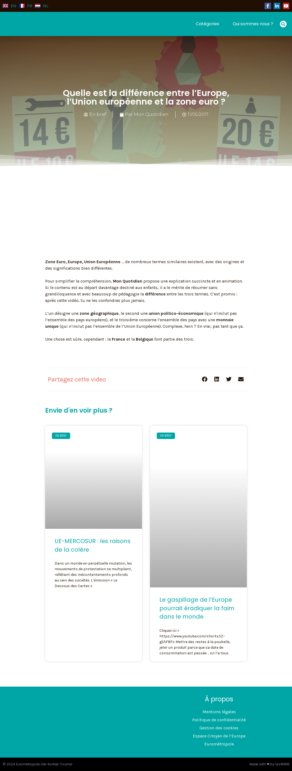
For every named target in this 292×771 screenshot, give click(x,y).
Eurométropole (219, 744)
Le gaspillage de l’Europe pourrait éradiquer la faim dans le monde (196, 608)
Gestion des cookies (219, 727)
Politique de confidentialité (219, 719)
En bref (97, 114)
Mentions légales (219, 711)
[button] (283, 24)
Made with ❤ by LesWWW (269, 764)
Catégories (207, 24)
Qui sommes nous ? (253, 24)
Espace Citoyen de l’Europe (219, 735)
